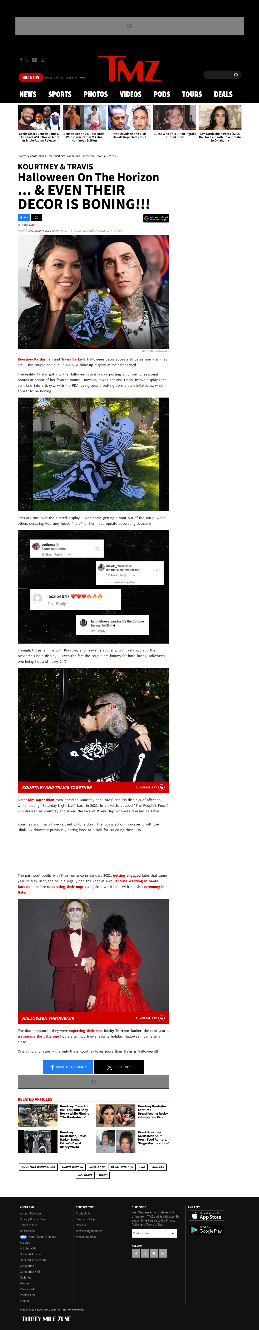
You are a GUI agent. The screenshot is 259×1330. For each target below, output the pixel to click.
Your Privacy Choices (38, 1236)
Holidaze (85, 1175)
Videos (130, 95)
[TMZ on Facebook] (21, 60)
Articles (25, 1242)
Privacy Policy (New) (33, 1219)
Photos (96, 95)
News (27, 95)
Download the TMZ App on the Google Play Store (206, 1230)
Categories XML (30, 1271)
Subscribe (173, 1233)
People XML (28, 1289)
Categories (27, 1266)
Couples (157, 1167)
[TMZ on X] (27, 60)
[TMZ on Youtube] (34, 60)
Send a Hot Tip (85, 1219)
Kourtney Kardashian (38, 1167)
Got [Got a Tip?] (31, 77)
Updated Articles (30, 1254)
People (24, 1283)
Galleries (25, 1277)
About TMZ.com (30, 1213)
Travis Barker (72, 1167)
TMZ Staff (29, 225)
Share (68, 1067)
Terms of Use (28, 1225)
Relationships (122, 1167)
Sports (59, 95)
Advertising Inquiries (89, 1231)
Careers (81, 1225)
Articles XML (28, 1248)
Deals (223, 95)
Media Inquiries (86, 1236)
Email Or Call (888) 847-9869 (65, 77)
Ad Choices (27, 1231)
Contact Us (83, 1213)
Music (102, 1175)
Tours (192, 95)
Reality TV (97, 1167)
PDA (142, 1167)
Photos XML (28, 1295)
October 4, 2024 (41, 230)
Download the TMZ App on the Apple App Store (206, 1216)
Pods (162, 95)
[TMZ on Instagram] (42, 59)
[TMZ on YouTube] (154, 1253)
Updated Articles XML (34, 1260)
